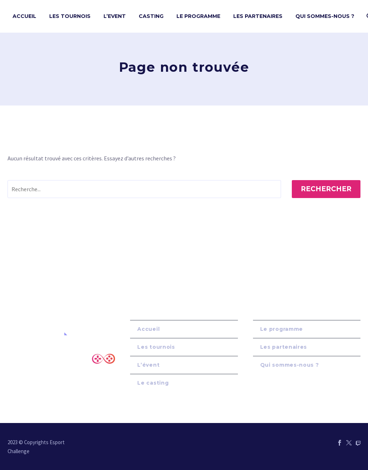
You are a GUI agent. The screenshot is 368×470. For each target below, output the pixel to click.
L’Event (115, 16)
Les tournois (70, 16)
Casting (151, 16)
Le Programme (198, 16)
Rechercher (326, 189)
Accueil (24, 16)
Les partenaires (283, 347)
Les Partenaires (257, 16)
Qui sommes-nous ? (324, 16)
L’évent (148, 365)
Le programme (281, 329)
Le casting (153, 383)
